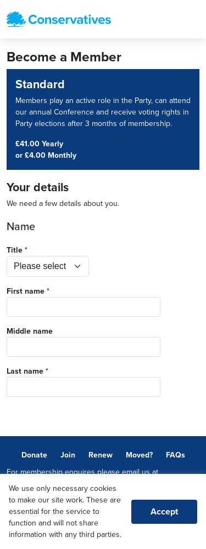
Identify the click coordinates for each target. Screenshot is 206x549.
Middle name (30, 331)
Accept (164, 511)
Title (15, 250)
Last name (25, 371)
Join (67, 455)
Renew (100, 455)
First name (25, 291)
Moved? (139, 455)
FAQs (175, 455)
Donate (34, 455)
